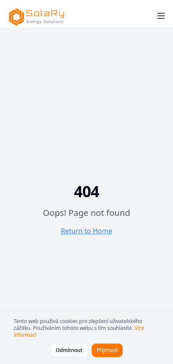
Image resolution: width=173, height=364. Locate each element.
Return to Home (86, 231)
